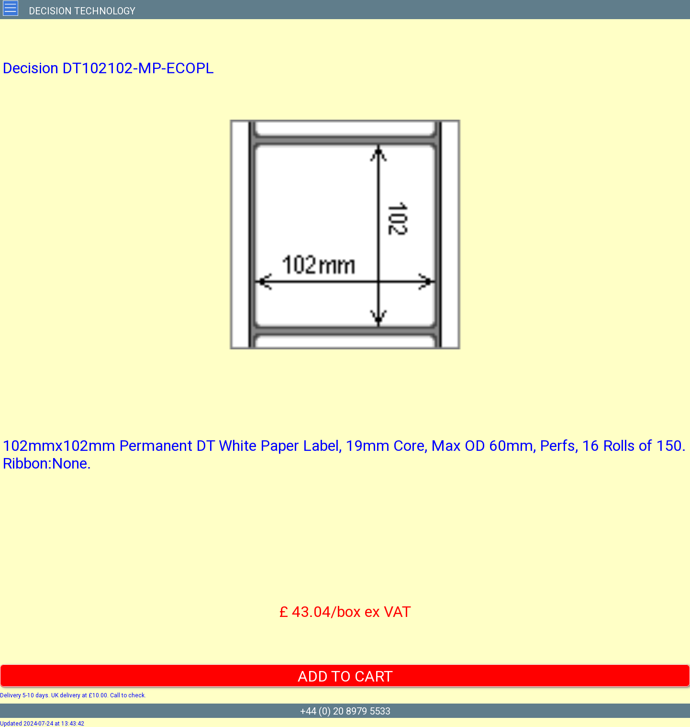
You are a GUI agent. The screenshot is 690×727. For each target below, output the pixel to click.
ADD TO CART (345, 676)
